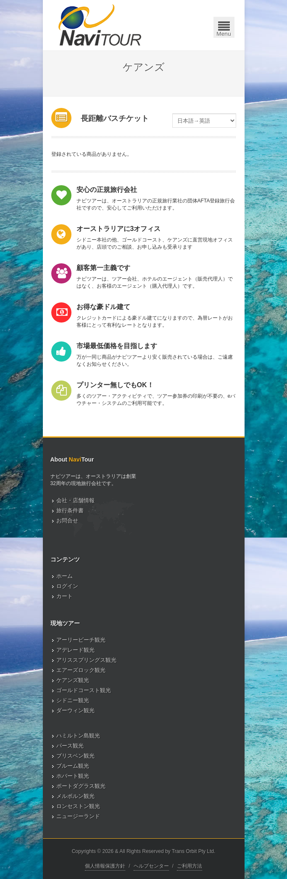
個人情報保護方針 (105, 866)
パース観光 (70, 746)
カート (64, 596)
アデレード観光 (75, 650)
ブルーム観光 (72, 766)
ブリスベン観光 (75, 756)
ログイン (67, 586)
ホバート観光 (72, 776)
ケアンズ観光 (72, 680)
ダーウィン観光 (75, 710)
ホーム (64, 576)
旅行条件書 (70, 510)
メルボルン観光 (75, 796)
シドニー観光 (72, 700)
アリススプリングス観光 (86, 660)
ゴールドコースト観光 (83, 690)
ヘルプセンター (151, 866)
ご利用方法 (189, 866)
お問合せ (67, 520)
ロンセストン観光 (78, 806)
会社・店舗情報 (75, 500)
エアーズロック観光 (80, 670)
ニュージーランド (78, 816)
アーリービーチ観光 (80, 640)
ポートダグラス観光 (80, 786)
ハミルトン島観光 (78, 735)
